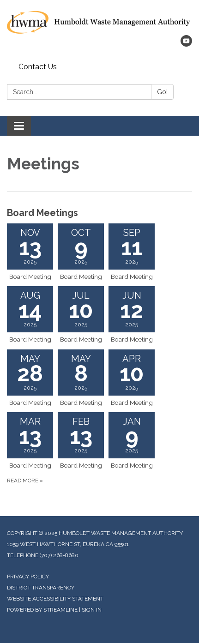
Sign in (92, 610)
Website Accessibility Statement (55, 598)
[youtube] (186, 44)
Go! (162, 92)
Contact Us (37, 66)
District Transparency (40, 587)
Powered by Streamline (42, 610)
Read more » (25, 480)
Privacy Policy (28, 576)
